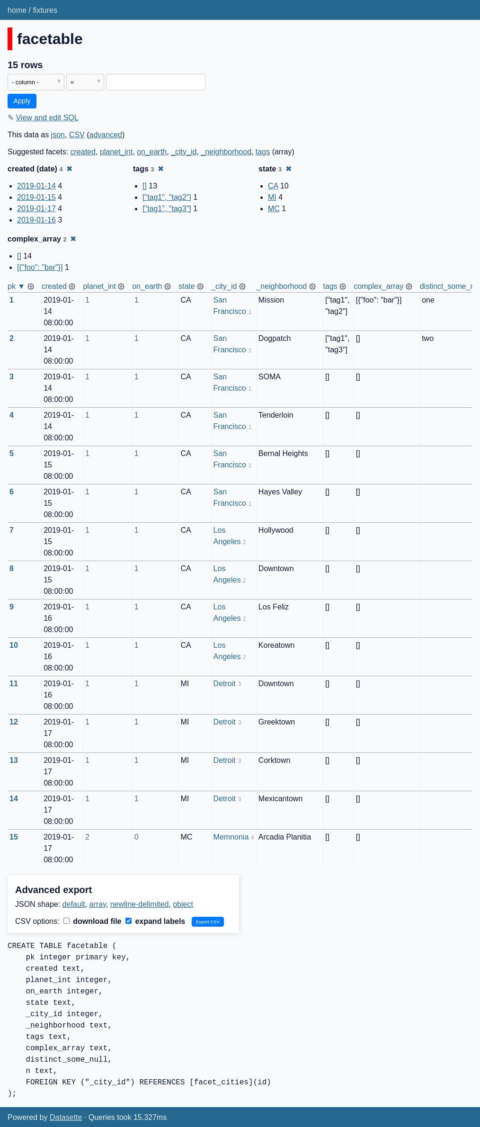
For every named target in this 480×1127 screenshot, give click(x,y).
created (83, 152)
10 (13, 645)
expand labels (155, 921)
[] (144, 186)
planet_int (116, 152)
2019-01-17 (36, 209)
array (97, 904)
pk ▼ (16, 286)
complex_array (378, 286)
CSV (77, 135)
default (73, 904)
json (58, 135)
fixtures (45, 10)
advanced (105, 135)
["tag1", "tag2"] (166, 197)
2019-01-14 (36, 186)
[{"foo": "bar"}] (40, 267)
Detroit (224, 684)
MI (272, 197)
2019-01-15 (36, 197)
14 (13, 799)
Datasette (66, 1117)
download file (92, 921)
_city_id (183, 152)
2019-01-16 (36, 220)
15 (13, 837)
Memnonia (231, 837)
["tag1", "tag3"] (166, 209)
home (17, 10)
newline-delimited (139, 904)
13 (13, 760)
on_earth (152, 152)
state (186, 286)
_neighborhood (226, 152)
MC (274, 209)
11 (13, 684)
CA (273, 186)
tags (263, 152)
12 (13, 722)
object (183, 904)
